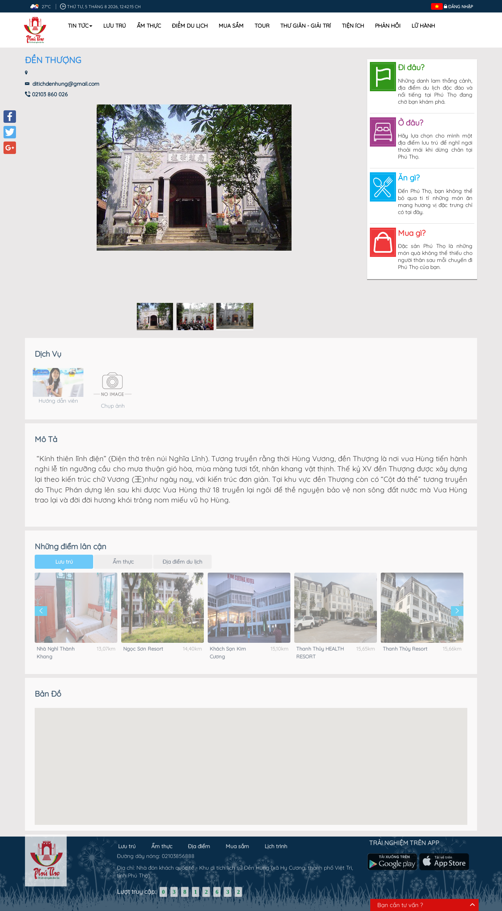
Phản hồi (388, 25)
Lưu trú (114, 25)
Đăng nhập (460, 6)
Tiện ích (353, 25)
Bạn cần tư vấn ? (400, 905)
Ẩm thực (149, 25)
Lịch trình (276, 842)
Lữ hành (423, 25)
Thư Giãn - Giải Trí (305, 25)
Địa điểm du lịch (182, 553)
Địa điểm (199, 842)
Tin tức (80, 25)
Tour (262, 25)
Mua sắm (231, 25)
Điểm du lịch (190, 25)
